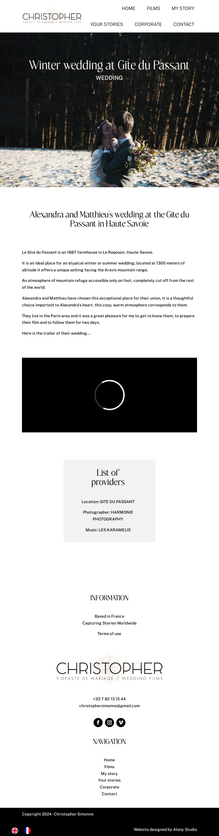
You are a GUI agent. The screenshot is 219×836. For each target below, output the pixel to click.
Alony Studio (185, 829)
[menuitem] (128, 8)
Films (109, 766)
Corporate (109, 787)
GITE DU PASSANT (117, 501)
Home (109, 760)
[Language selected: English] (23, 831)
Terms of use (109, 633)
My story (109, 773)
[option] (28, 830)
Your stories (109, 780)
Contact (109, 794)
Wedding (109, 77)
